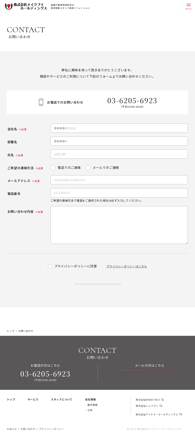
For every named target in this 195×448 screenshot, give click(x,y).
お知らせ (12, 440)
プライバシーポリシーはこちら (126, 266)
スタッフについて (62, 410)
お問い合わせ (153, 385)
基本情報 (92, 416)
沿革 (90, 421)
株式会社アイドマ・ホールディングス (157, 425)
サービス (33, 410)
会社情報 (90, 410)
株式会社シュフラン (147, 417)
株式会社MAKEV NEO (148, 410)
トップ (11, 410)
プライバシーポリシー (51, 440)
